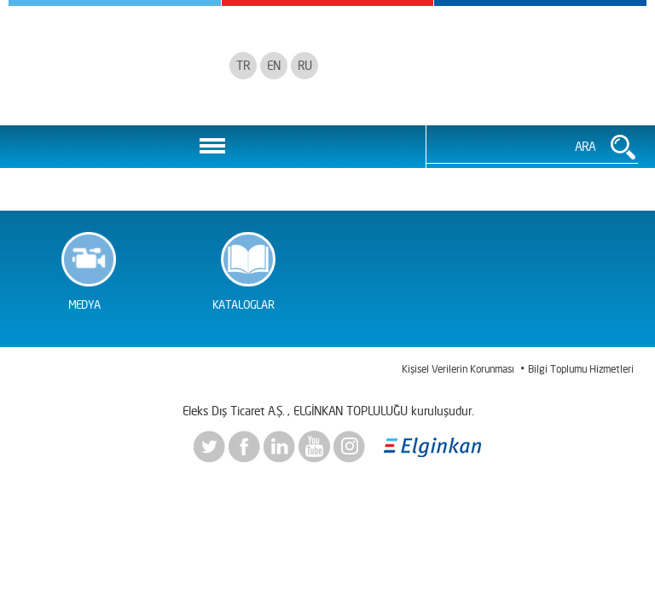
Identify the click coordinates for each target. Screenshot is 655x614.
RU (305, 65)
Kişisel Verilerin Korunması (457, 368)
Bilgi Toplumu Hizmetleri (581, 368)
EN (274, 65)
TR (243, 65)
